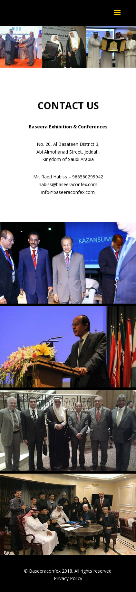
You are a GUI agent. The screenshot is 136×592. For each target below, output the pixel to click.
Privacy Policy (68, 578)
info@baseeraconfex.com (68, 192)
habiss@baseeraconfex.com (68, 184)
